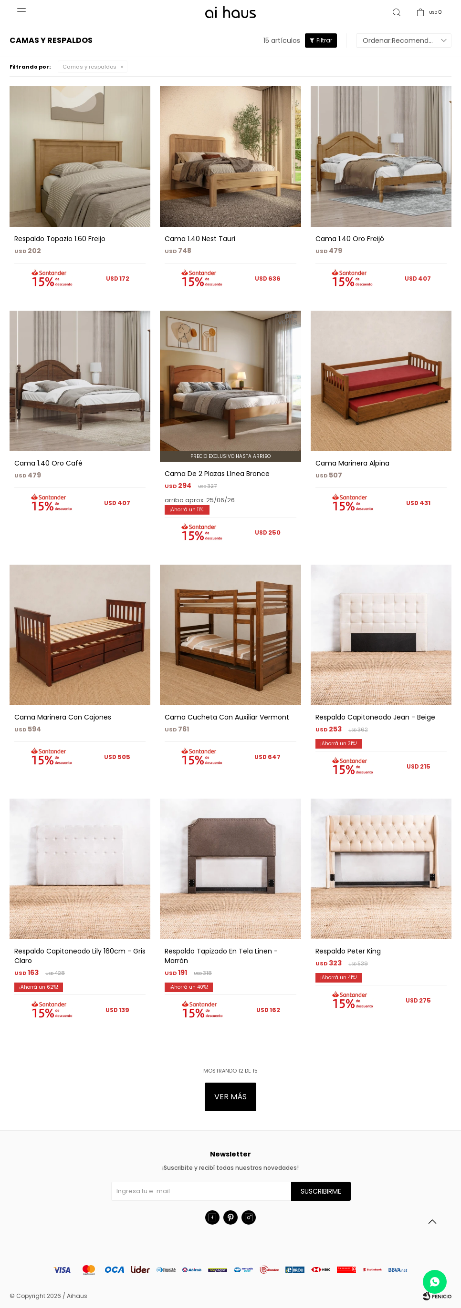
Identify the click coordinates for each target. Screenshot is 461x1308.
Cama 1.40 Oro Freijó (349, 238)
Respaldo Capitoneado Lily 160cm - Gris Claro (80, 955)
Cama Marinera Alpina (352, 463)
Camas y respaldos (89, 67)
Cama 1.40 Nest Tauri (200, 238)
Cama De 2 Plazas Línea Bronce (217, 473)
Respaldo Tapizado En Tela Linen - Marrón (221, 955)
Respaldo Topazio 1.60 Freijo (59, 238)
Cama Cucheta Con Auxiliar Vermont (227, 717)
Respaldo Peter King (348, 951)
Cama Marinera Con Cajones (62, 717)
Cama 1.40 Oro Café (48, 463)
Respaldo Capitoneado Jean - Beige (375, 717)
